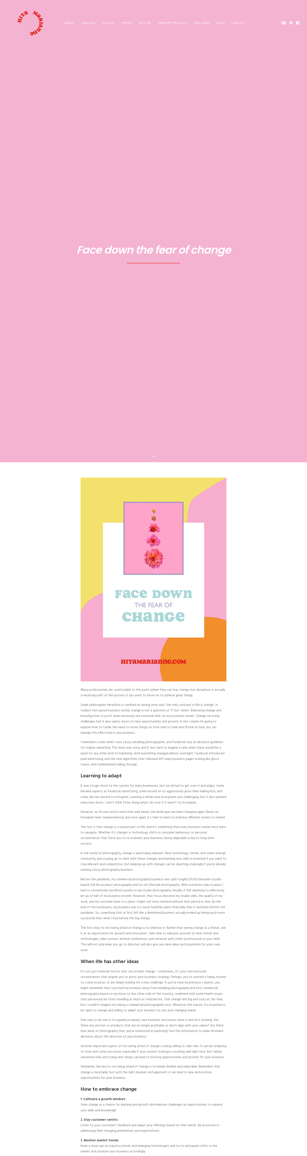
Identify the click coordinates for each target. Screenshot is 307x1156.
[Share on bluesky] (164, 999)
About (68, 23)
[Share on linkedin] (153, 999)
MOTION (143, 23)
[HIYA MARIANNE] (25, 23)
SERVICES (87, 23)
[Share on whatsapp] (159, 999)
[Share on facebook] (131, 999)
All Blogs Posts (153, 1040)
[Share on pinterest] (148, 999)
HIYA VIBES (200, 23)
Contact (237, 23)
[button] (284, 23)
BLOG (219, 23)
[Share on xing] (170, 999)
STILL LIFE (107, 23)
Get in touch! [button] (153, 1112)
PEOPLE (125, 23)
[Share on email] (175, 999)
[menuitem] (68, 23)
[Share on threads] (142, 999)
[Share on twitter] (136, 999)
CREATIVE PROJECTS (171, 23)
